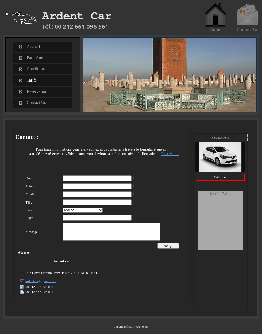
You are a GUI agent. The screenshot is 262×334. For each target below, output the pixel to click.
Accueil (33, 46)
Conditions (36, 69)
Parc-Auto (35, 57)
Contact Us (36, 102)
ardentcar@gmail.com (40, 284)
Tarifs (32, 80)
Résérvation (37, 91)
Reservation (170, 154)
